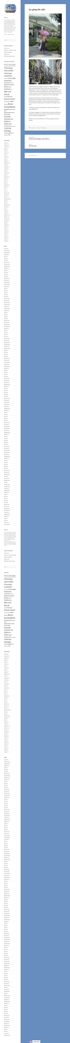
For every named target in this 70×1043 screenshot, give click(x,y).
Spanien (5, 216)
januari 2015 (6, 472)
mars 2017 (6, 420)
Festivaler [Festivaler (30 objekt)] (8, 80)
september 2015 (7, 456)
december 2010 (7, 524)
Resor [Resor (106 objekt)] (10, 104)
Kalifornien (6, 185)
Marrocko (6, 195)
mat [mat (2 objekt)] (11, 89)
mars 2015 (6, 468)
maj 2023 (6, 292)
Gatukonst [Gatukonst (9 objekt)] (7, 82)
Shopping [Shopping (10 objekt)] (7, 109)
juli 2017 (5, 412)
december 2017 (7, 402)
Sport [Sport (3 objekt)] (5, 111)
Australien (6, 147)
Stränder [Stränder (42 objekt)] (7, 116)
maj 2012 (6, 498)
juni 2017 (6, 414)
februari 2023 (6, 298)
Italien (5, 181)
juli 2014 (5, 476)
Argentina (6, 145)
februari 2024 (6, 278)
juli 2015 (5, 460)
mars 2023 (6, 296)
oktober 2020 (6, 346)
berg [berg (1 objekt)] (5, 65)
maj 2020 (6, 354)
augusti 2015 (6, 458)
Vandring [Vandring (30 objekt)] (7, 128)
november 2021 (7, 326)
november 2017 (7, 404)
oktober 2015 (6, 454)
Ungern (5, 234)
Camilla (39, 127)
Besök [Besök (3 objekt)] (12, 65)
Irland (5, 179)
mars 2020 (6, 356)
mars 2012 (6, 502)
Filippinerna (6, 163)
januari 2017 (6, 424)
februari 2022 (6, 320)
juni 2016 (6, 438)
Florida (5, 165)
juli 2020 (5, 350)
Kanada (5, 187)
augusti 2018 (6, 386)
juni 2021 (6, 332)
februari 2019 (6, 378)
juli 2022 (5, 312)
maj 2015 (6, 464)
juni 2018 (6, 390)
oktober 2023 (6, 286)
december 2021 (7, 324)
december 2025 (7, 250)
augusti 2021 (6, 328)
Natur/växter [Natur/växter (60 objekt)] (9, 99)
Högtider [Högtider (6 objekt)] (12, 84)
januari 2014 (6, 478)
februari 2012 (6, 504)
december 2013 (7, 480)
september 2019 (7, 366)
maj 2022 (6, 316)
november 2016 (7, 428)
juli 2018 (5, 388)
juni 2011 (6, 520)
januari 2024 (6, 280)
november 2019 (7, 362)
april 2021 (6, 334)
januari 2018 (6, 400)
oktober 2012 (6, 488)
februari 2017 (6, 422)
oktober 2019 (6, 364)
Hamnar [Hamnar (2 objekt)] (11, 82)
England (5, 161)
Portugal (5, 210)
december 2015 (7, 450)
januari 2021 (6, 340)
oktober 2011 (6, 512)
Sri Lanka (6, 218)
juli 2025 (5, 256)
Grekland (6, 169)
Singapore (6, 214)
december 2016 (7, 426)
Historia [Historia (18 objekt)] (6, 85)
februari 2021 (6, 338)
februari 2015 (6, 470)
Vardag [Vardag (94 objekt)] (7, 130)
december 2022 (7, 302)
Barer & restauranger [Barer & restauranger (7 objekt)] (10, 64)
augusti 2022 (6, 310)
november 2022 (7, 304)
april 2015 (6, 466)
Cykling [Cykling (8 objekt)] (10, 78)
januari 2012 (6, 506)
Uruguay (5, 236)
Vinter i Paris (6, 48)
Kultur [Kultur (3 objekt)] (9, 87)
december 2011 (7, 508)
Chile (5, 155)
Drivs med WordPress (33, 155)
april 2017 (6, 418)
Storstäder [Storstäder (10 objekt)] (7, 114)
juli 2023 (5, 288)
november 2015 (7, 452)
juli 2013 (5, 482)
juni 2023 (6, 290)
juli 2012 (5, 494)
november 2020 (7, 344)
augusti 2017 (6, 410)
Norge (5, 203)
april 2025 (6, 258)
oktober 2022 (6, 306)
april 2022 (6, 318)
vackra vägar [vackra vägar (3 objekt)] (12, 126)
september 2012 (7, 490)
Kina (5, 189)
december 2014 (7, 474)
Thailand (6, 230)
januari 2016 (6, 448)
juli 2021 (5, 330)
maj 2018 (6, 392)
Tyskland (6, 232)
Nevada (5, 201)
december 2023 (7, 282)
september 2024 (7, 266)
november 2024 (7, 264)
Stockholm (6, 220)
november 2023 (7, 284)
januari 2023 (6, 300)
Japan (5, 183)
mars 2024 (6, 276)
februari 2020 (6, 358)
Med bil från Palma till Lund (9, 56)
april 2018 (6, 394)
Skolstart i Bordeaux (8, 52)
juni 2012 (6, 496)
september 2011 (7, 514)
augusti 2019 (6, 368)
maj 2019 (6, 374)
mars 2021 (6, 336)
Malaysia (6, 193)
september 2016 (7, 432)
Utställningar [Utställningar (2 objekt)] (6, 126)
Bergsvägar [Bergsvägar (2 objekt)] (8, 65)
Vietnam (5, 240)
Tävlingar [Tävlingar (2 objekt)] (10, 123)
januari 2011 (6, 522)
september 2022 (7, 308)
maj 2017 (6, 416)
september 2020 (7, 348)
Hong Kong (6, 173)
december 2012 (7, 484)
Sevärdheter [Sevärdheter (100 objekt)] (9, 107)
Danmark (6, 157)
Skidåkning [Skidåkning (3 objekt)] (12, 109)
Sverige (5, 222)
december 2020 (7, 342)
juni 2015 (6, 462)
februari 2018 (6, 398)
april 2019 (6, 376)
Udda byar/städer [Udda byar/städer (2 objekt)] (7, 124)
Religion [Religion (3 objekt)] (6, 104)
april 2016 (6, 442)
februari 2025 (6, 262)
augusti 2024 (6, 268)
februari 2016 (6, 446)
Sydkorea (6, 226)
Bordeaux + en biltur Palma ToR (10, 50)
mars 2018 (6, 396)
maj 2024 (6, 274)
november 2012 (7, 486)
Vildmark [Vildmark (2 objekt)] (6, 135)
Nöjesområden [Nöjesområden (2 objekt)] (7, 101)
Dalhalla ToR (6, 54)
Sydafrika (6, 224)
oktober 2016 (6, 430)
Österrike (6, 207)
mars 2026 (6, 248)
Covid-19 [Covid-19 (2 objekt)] (6, 78)
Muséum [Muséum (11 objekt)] (10, 96)
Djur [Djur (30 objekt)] (14, 78)
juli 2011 (5, 518)
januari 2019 (6, 380)
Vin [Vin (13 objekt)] (9, 135)
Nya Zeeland (6, 205)
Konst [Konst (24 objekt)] (6, 87)
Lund (5, 191)
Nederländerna (7, 199)
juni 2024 (6, 272)
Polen (5, 209)
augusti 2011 (6, 516)
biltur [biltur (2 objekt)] (14, 65)
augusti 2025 (6, 254)
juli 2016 (5, 436)
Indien (5, 175)
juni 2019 (6, 372)
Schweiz (5, 212)
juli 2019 (5, 370)
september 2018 (7, 384)
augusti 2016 (6, 434)
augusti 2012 (6, 492)
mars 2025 (6, 260)
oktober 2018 (6, 382)
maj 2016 (6, 440)
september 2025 (7, 252)
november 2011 (7, 510)
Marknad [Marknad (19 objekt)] (7, 89)
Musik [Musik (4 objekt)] (5, 96)
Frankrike (6, 167)
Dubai (5, 159)
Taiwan (5, 228)
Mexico (5, 197)
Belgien (5, 149)
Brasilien (6, 153)
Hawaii (5, 171)
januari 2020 (6, 360)
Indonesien (6, 177)
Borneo (5, 151)
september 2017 (7, 408)
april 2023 (6, 294)
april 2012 (6, 500)
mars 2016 (6, 444)
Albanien (6, 143)
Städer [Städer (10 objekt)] (6, 123)
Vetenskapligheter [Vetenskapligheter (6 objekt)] (9, 133)
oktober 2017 (6, 406)
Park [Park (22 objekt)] (11, 101)
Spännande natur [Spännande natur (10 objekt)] (9, 112)
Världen (5, 238)
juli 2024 (5, 270)
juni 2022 (6, 314)
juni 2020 (6, 352)
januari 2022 (6, 322)
